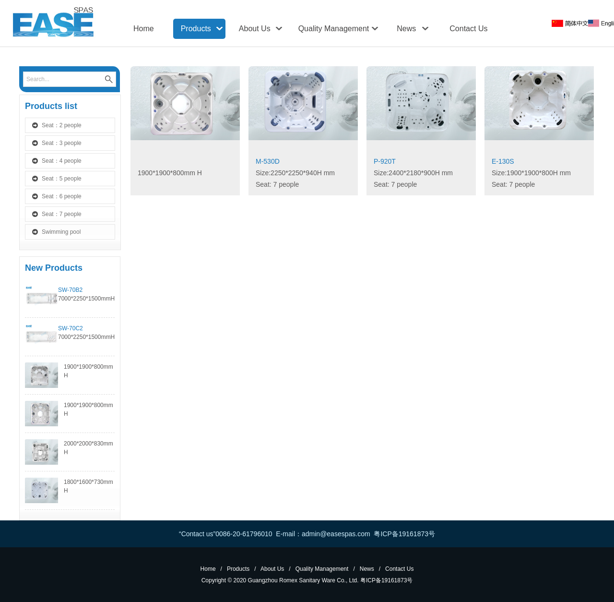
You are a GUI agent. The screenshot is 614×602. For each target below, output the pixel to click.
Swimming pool (61, 232)
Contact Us (468, 28)
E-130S (503, 161)
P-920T (385, 161)
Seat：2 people (62, 125)
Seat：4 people (62, 160)
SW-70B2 (70, 290)
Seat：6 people (62, 196)
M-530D (268, 161)
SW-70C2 (70, 328)
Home (143, 28)
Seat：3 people (62, 143)
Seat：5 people (62, 178)
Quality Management (333, 28)
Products (196, 28)
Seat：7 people (62, 214)
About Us (255, 28)
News (406, 28)
